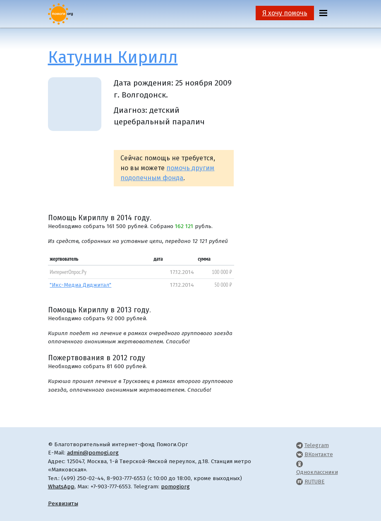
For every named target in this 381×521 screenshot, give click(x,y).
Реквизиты (63, 503)
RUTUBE (314, 481)
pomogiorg (175, 486)
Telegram (316, 445)
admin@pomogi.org (93, 452)
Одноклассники (317, 472)
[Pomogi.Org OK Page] (299, 463)
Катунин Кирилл (113, 57)
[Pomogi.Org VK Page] (299, 454)
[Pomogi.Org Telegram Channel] (299, 445)
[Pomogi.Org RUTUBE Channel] (299, 481)
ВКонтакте (318, 454)
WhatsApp (61, 486)
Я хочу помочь (284, 13)
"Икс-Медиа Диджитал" (80, 284)
